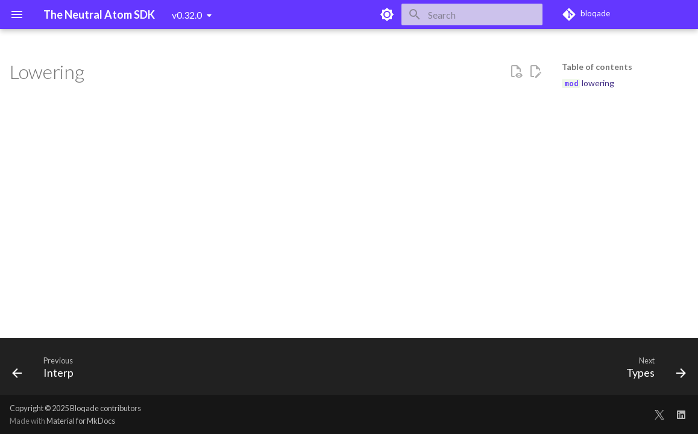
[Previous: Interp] (46, 370)
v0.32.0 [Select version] (187, 14)
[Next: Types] (652, 370)
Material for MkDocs (80, 421)
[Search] (471, 14)
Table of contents (597, 66)
